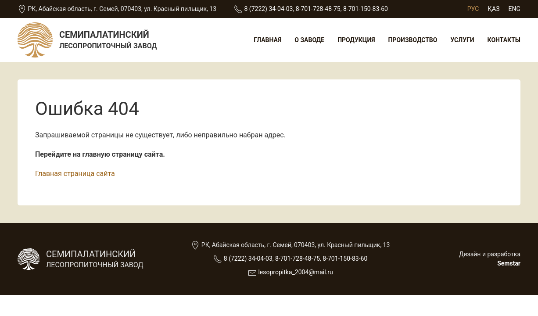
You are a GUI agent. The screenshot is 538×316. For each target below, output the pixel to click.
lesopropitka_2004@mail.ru (295, 272)
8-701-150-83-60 (365, 8)
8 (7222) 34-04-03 (268, 8)
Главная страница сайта (75, 173)
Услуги (462, 39)
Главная (267, 39)
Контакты (504, 39)
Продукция (356, 39)
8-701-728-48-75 (318, 8)
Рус (473, 8)
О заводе (309, 39)
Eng (514, 8)
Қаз (493, 8)
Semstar (508, 263)
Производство (413, 39)
